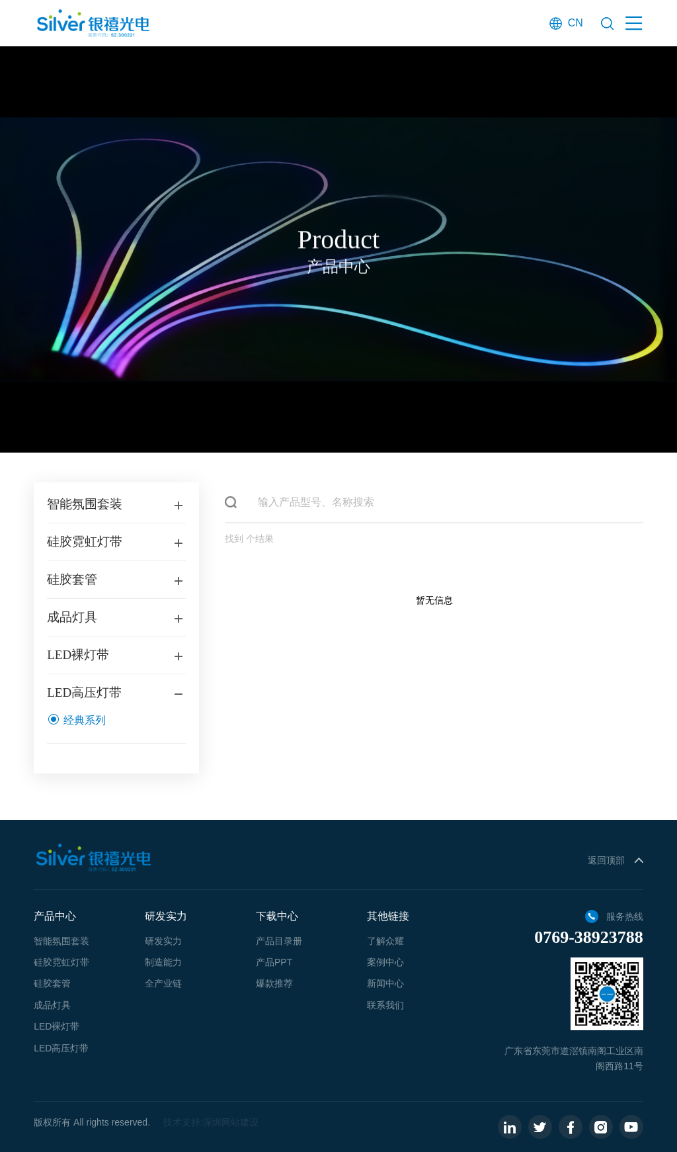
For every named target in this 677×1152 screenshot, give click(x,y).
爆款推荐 (274, 983)
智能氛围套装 (61, 941)
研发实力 (163, 941)
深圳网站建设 (231, 1122)
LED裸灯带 (56, 1026)
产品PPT (274, 962)
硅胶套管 (52, 983)
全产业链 (163, 983)
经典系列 (76, 723)
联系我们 (385, 1005)
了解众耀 (385, 941)
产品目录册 (279, 941)
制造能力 (163, 962)
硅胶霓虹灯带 (61, 962)
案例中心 (385, 962)
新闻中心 (385, 983)
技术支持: (183, 1122)
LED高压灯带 (61, 1048)
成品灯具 (52, 1005)
